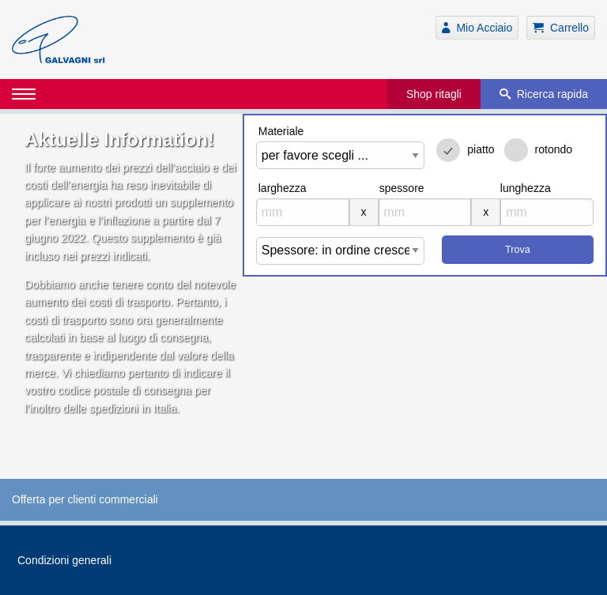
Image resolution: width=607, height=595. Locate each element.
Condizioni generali (64, 560)
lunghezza (525, 188)
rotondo (553, 149)
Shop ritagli (434, 94)
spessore (401, 188)
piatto (480, 149)
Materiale (281, 131)
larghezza (282, 188)
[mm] (302, 212)
